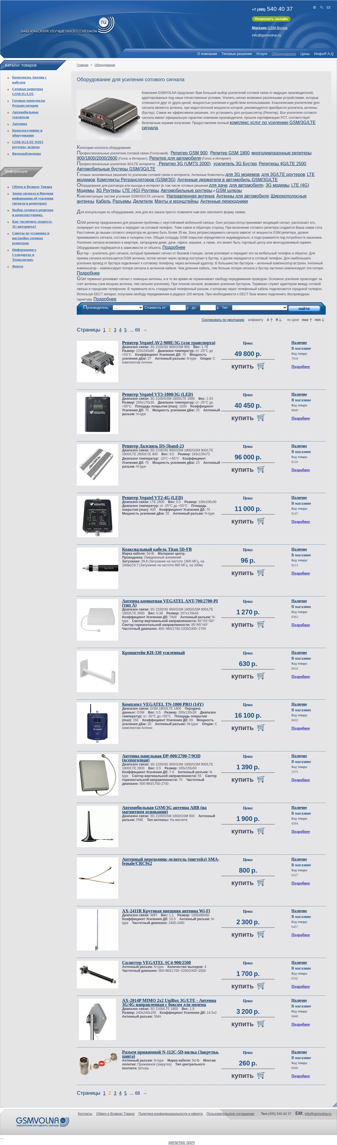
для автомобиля (246, 185)
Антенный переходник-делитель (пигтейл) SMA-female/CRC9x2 (170, 861)
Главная (82, 65)
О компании (207, 54)
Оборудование (284, 54)
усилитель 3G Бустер (235, 163)
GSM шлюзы (229, 190)
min (318, 320)
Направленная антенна (190, 196)
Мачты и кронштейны (176, 201)
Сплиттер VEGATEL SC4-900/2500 (156, 962)
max (305, 320)
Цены (305, 54)
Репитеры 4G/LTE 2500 (282, 163)
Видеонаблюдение (26, 153)
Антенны (19, 124)
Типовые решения (237, 54)
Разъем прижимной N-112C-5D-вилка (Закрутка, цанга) (170, 1054)
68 (137, 330)
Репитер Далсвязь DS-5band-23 (153, 446)
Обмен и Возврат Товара (32, 187)
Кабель (103, 201)
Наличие (299, 343)
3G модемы (277, 185)
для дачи (218, 185)
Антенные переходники (224, 201)
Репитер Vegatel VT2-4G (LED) (152, 497)
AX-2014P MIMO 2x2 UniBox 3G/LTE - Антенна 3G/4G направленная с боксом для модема (169, 1002)
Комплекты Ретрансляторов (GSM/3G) (136, 179)
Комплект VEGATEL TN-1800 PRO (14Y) (163, 704)
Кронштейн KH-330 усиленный (153, 652)
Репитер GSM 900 (189, 153)
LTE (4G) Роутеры (140, 190)
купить (242, 366)
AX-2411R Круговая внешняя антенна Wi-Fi (166, 911)
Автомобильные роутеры (186, 190)
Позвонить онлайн (271, 19)
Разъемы (122, 201)
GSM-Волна (270, 28)
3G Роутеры (108, 190)
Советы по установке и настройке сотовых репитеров (30, 238)
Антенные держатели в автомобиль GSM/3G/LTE (227, 179)
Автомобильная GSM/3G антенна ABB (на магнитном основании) (164, 809)
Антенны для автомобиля (242, 196)
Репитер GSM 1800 (229, 153)
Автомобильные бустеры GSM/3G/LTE (116, 169)
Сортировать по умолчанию (223, 320)
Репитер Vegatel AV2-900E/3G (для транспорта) (168, 342)
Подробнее (173, 247)
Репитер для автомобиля (175, 158)
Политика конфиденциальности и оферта (170, 1114)
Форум (17, 266)
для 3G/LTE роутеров (283, 174)
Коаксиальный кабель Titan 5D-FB (157, 549)
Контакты (85, 1114)
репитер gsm (181, 1142)
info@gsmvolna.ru (266, 35)
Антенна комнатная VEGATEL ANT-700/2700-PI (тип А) (170, 603)
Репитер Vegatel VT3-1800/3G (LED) (157, 394)
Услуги (261, 54)
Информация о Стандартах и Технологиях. (24, 255)
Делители (142, 201)
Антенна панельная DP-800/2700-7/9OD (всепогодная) (161, 758)
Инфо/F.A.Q (324, 54)
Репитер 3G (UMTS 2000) (183, 163)
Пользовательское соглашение (230, 1114)
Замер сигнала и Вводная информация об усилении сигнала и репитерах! (32, 198)
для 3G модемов (242, 174)
